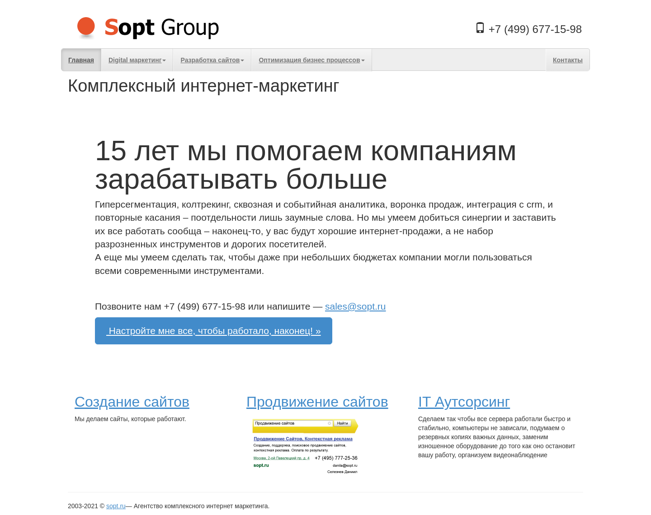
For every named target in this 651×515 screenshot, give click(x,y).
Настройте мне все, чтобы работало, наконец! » (213, 330)
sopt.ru (116, 506)
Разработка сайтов (212, 60)
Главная (81, 60)
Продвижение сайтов (317, 402)
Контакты (568, 60)
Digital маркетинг (137, 60)
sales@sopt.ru (355, 306)
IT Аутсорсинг (464, 402)
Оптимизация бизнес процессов (311, 60)
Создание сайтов (132, 402)
